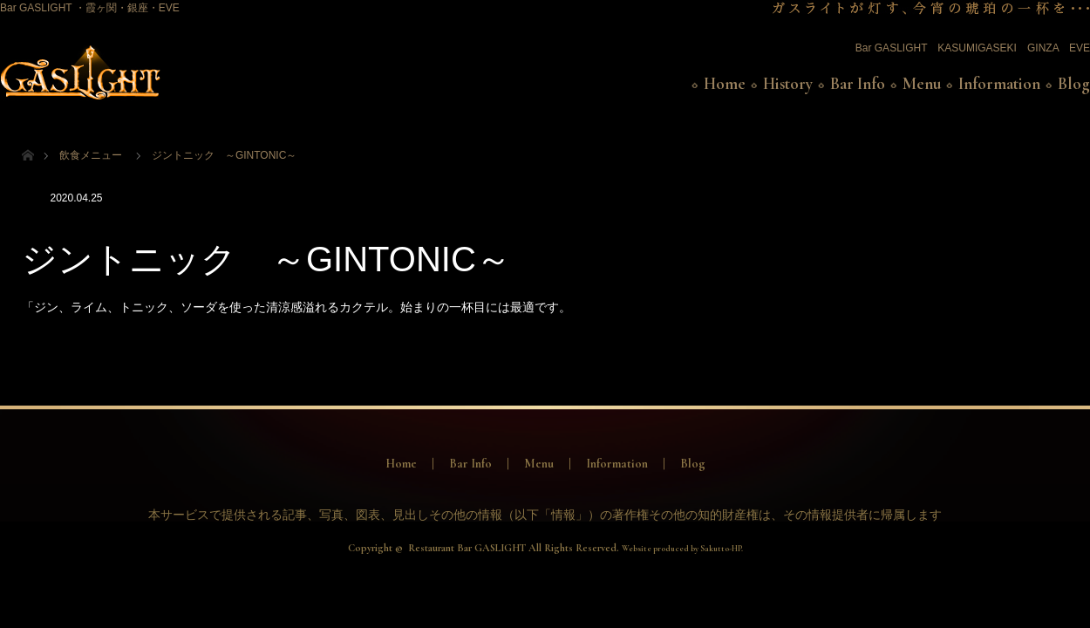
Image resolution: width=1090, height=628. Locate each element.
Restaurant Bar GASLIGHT (467, 548)
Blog (1074, 83)
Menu (922, 83)
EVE (1079, 48)
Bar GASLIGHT (891, 48)
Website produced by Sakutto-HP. (682, 548)
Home (725, 83)
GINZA (1043, 48)
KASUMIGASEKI (977, 48)
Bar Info (857, 83)
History (788, 83)
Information (999, 83)
